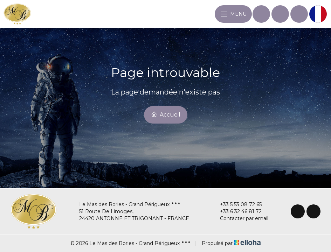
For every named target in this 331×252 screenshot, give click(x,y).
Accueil (165, 114)
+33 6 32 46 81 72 (237, 211)
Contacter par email (240, 218)
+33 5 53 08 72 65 (237, 204)
